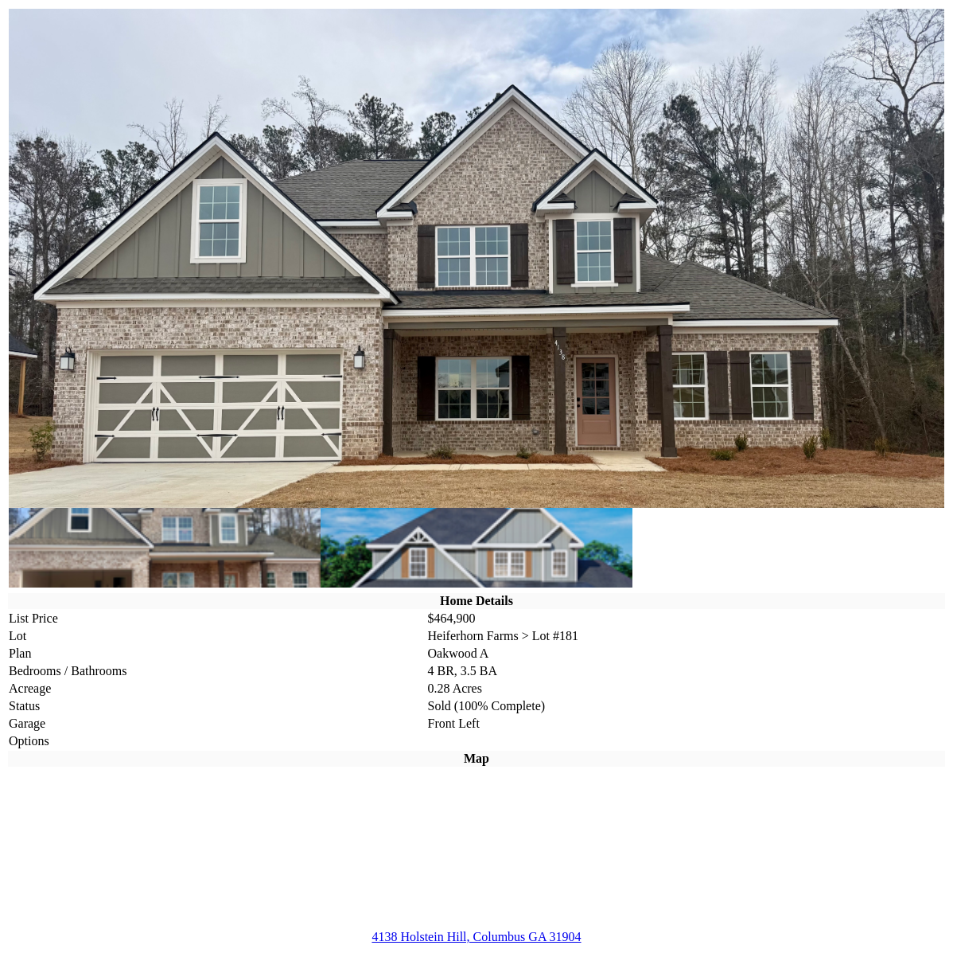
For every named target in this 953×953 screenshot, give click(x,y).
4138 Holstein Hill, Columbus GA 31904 (476, 936)
